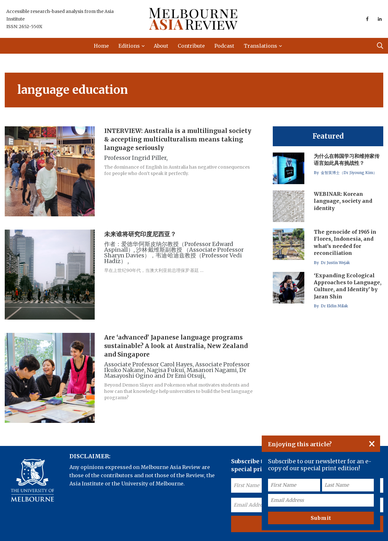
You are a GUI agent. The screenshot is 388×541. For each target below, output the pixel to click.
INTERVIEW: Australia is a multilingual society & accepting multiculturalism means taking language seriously (177, 139)
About (161, 46)
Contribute (191, 46)
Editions (129, 46)
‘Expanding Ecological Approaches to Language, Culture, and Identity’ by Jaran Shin (347, 286)
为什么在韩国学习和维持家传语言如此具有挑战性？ (346, 159)
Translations (260, 46)
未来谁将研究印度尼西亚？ (140, 234)
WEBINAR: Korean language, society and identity (343, 201)
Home (101, 46)
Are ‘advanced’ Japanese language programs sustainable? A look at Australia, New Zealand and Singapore (176, 346)
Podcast (224, 46)
